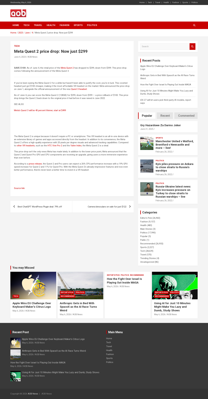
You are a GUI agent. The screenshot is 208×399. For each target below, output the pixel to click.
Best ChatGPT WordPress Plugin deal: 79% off (40, 206)
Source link (19, 188)
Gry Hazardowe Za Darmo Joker (160, 125)
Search (192, 46)
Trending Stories (148, 258)
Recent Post (20, 332)
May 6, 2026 (18, 311)
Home (142, 2)
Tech (150, 2)
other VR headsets (26, 145)
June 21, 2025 (146, 129)
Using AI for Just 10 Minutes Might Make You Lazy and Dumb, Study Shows (172, 307)
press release (35, 163)
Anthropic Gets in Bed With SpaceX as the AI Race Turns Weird (78, 307)
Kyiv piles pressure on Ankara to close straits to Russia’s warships (174, 167)
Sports (185, 2)
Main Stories (146, 229)
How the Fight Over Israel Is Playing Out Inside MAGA (165, 84)
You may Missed (23, 267)
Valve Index (76, 145)
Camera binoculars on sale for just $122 (107, 206)
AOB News (32, 57)
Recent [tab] (165, 115)
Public (143, 240)
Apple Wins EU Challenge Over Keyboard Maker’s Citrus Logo (32, 305)
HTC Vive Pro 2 (55, 145)
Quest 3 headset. (79, 89)
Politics (194, 2)
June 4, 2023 (20, 57)
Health (166, 2)
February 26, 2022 (164, 152)
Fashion (175, 2)
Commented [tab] (186, 115)
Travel (157, 2)
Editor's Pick (146, 218)
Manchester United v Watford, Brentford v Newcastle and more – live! (175, 145)
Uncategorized (147, 262)
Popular (144, 236)
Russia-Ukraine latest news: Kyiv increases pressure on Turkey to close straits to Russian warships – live (173, 191)
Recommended (147, 243)
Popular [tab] (147, 115)
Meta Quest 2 (67, 68)
